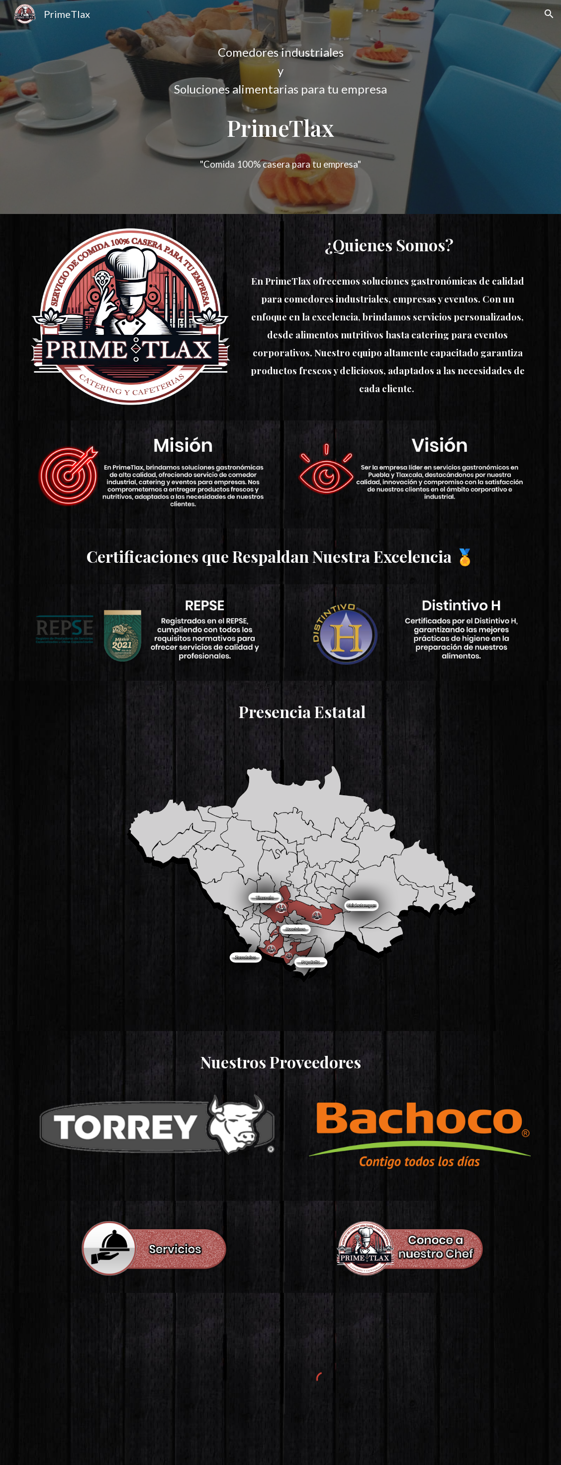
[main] (280, 70)
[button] (549, 14)
